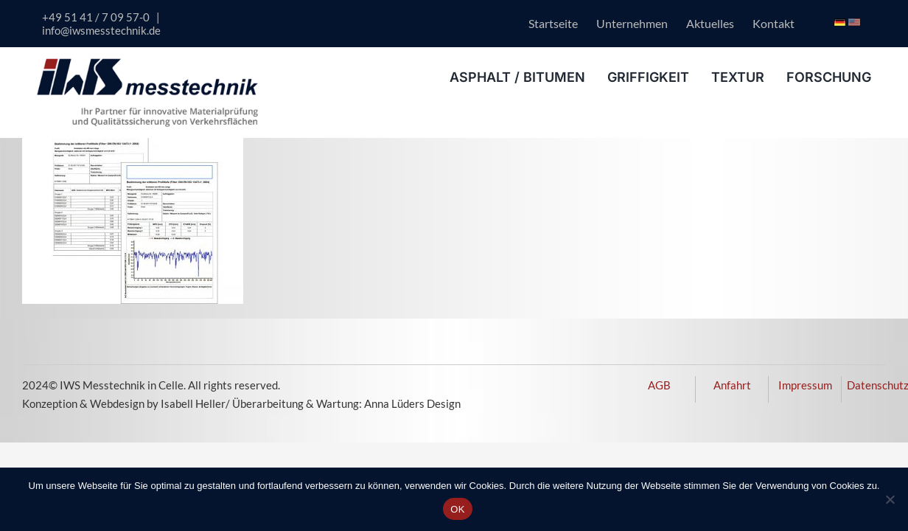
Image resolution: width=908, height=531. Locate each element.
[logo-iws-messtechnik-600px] (147, 63)
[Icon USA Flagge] (853, 23)
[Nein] (889, 499)
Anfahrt (732, 385)
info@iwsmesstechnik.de (101, 30)
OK (457, 509)
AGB (659, 385)
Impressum (805, 385)
